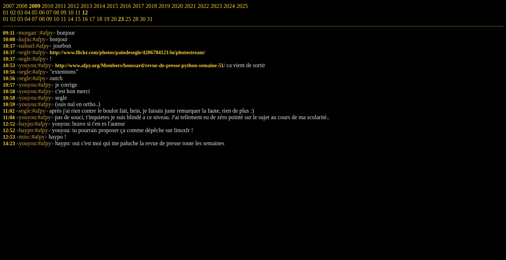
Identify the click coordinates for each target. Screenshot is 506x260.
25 (128, 19)
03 (20, 19)
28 (135, 19)
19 (106, 19)
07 (35, 19)
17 (92, 19)
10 (56, 19)
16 (85, 19)
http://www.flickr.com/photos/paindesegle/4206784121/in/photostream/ (127, 52)
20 (113, 19)
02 (13, 19)
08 (42, 19)
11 (63, 19)
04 (27, 19)
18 (99, 19)
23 (121, 19)
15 (77, 19)
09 (49, 19)
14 (70, 19)
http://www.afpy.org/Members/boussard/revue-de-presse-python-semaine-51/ (140, 65)
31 (150, 19)
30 (142, 19)
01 (6, 19)
